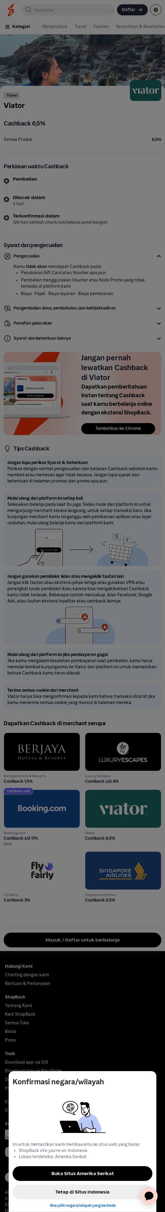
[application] (149, 1196)
